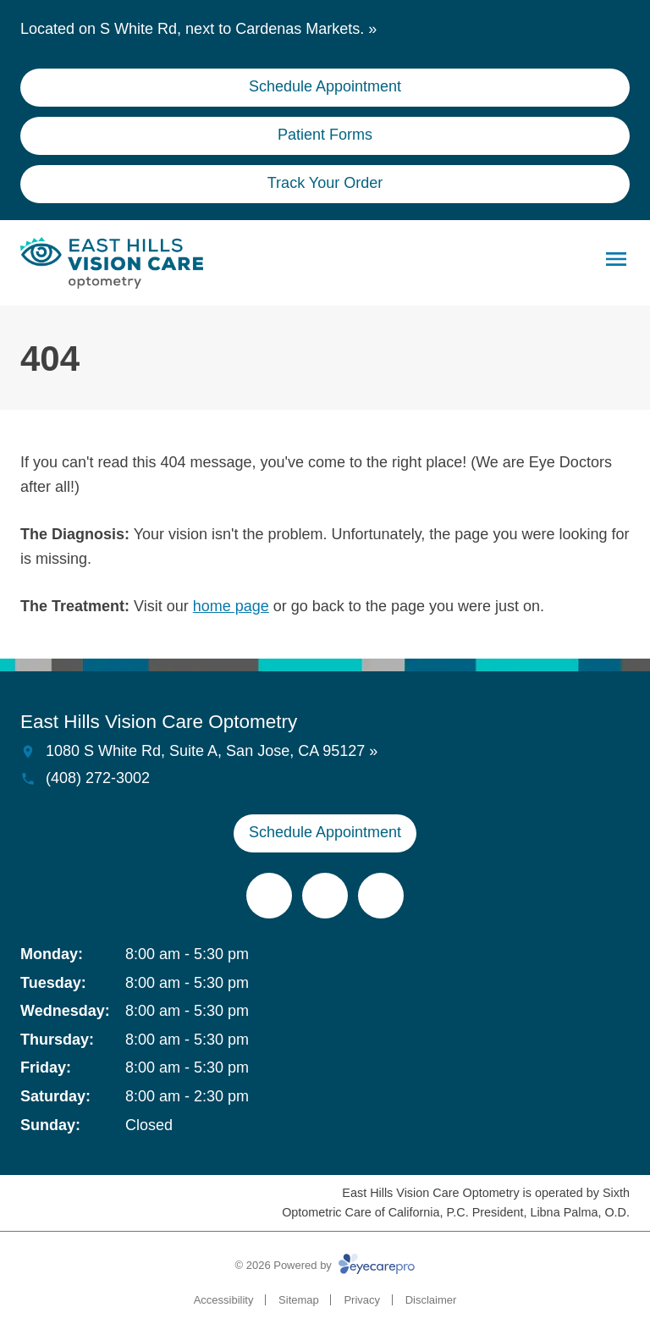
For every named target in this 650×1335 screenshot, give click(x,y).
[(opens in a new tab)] (269, 896)
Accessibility (224, 1300)
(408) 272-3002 (98, 778)
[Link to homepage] (111, 263)
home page (231, 606)
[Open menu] (616, 259)
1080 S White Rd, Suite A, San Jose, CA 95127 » (211, 750)
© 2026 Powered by (325, 1265)
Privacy (362, 1300)
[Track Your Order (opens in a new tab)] (325, 184)
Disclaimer (431, 1300)
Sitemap (298, 1300)
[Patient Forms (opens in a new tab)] (325, 136)
